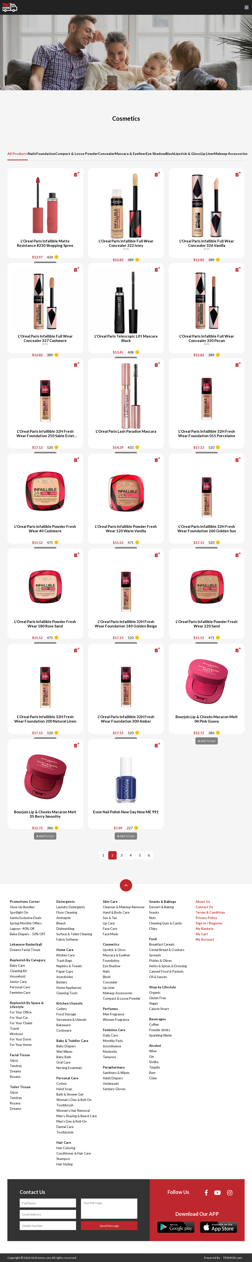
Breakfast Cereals (161, 944)
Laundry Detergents (70, 907)
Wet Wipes (64, 1052)
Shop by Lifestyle (162, 987)
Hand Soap (64, 1089)
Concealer (106, 153)
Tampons (109, 1057)
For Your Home (21, 1045)
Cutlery (61, 1009)
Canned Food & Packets (166, 971)
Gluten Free (157, 998)
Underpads (111, 1083)
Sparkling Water (160, 1035)
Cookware (63, 1030)
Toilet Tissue (20, 1087)
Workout (16, 1034)
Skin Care (110, 902)
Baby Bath (63, 1057)
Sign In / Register (209, 923)
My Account (205, 939)
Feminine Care (20, 993)
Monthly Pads (113, 1041)
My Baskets (205, 929)
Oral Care (63, 1062)
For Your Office (21, 1012)
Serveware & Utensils (71, 1020)
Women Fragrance (116, 1020)
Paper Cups (64, 971)
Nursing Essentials (69, 1068)
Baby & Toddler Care (72, 1041)
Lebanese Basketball (26, 944)
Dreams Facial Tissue (25, 950)
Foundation (45, 153)
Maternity (110, 1052)
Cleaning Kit (18, 971)
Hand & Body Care (116, 912)
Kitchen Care (65, 955)
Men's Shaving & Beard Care (76, 1116)
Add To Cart (206, 740)
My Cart (202, 934)
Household (17, 976)
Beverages (157, 1019)
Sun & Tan (110, 918)
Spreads (155, 955)
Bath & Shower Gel (69, 1094)
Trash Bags (64, 961)
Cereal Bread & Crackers (166, 950)
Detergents (65, 902)
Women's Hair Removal (73, 1111)
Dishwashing (65, 929)
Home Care (65, 950)
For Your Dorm (20, 1039)
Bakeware (63, 1025)
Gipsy (14, 1060)
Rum (152, 1073)
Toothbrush (64, 1105)
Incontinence (112, 1046)
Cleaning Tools (67, 993)
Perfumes (110, 1009)
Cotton (61, 1083)
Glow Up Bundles (22, 907)
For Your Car (19, 1018)
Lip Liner (207, 153)
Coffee (154, 1024)
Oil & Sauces (158, 977)
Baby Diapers (66, 1046)
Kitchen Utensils (69, 1003)
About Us (203, 902)
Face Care (110, 929)
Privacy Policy (206, 918)
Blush (169, 153)
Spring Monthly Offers (26, 923)
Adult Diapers (113, 1078)
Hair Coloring (65, 1148)
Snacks (154, 912)
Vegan (153, 1003)
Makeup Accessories (231, 153)
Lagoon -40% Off (22, 929)
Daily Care (110, 1035)
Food (153, 939)
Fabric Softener (67, 939)
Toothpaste (64, 1132)
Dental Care (65, 1127)
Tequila (154, 1067)
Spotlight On (19, 912)
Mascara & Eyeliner (130, 153)
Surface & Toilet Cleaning (74, 934)
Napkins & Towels (69, 966)
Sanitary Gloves (114, 1089)
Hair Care (63, 1142)
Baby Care (17, 965)
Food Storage (66, 1014)
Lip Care (109, 923)
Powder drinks (159, 1030)
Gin (151, 1056)
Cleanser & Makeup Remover (124, 907)
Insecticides (64, 977)
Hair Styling (64, 1164)
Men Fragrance (113, 1014)
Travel (14, 1028)
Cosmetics (111, 944)
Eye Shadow (155, 153)
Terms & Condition (210, 912)
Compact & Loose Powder (76, 153)
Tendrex (16, 1066)
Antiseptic (63, 918)
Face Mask (110, 934)
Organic (154, 993)
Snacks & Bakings (162, 902)
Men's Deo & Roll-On (71, 1121)
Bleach (61, 923)
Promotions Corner (25, 902)
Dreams (15, 1071)
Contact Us (204, 907)
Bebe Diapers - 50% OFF (28, 934)
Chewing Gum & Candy (165, 923)
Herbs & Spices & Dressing (168, 966)
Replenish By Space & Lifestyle (27, 1005)
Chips (153, 929)
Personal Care (20, 987)
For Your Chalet (21, 1023)
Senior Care (18, 982)
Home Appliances (68, 988)
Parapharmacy (114, 1067)
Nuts (152, 918)
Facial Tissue (20, 1055)
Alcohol (155, 1046)
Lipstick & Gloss (187, 153)
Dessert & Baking (161, 907)
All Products (17, 153)
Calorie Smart (159, 1009)
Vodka (153, 1062)
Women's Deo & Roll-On (74, 1100)
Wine (153, 1051)
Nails (32, 153)
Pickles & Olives (160, 961)
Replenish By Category (28, 960)
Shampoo (63, 1159)
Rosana (15, 1077)
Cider (153, 1078)
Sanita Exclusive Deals (25, 918)
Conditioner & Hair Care (73, 1153)
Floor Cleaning (66, 912)
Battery (61, 982)
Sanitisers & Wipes (116, 1073)
